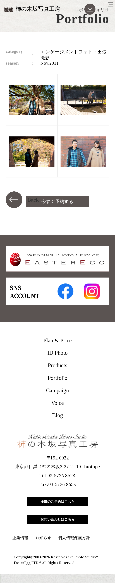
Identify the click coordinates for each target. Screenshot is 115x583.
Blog (57, 415)
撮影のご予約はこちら (57, 504)
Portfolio (57, 378)
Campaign (57, 390)
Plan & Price (57, 340)
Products (57, 365)
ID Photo (57, 353)
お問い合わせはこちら (57, 526)
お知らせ (43, 547)
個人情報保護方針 (74, 547)
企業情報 (20, 547)
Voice (57, 403)
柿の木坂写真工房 (38, 9)
